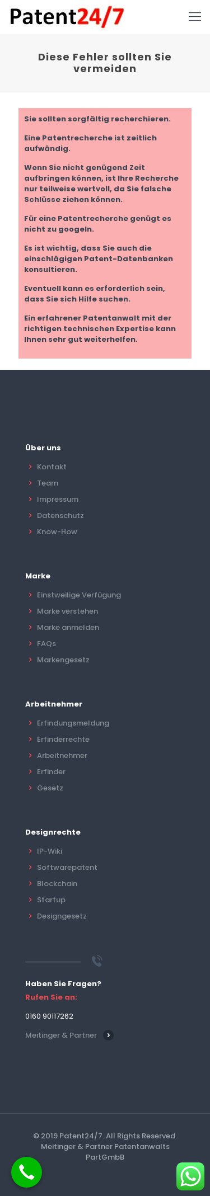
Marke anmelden (68, 627)
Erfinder (51, 771)
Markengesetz (63, 659)
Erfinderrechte (63, 739)
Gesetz (50, 788)
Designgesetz (62, 916)
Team (47, 483)
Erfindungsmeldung (73, 723)
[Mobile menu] (194, 16)
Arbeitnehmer (62, 755)
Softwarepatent (67, 867)
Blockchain (57, 883)
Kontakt (52, 467)
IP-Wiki (49, 851)
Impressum (57, 499)
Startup (51, 899)
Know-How (57, 531)
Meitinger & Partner (61, 1035)
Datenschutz (60, 515)
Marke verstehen (67, 611)
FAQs (46, 643)
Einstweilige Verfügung (79, 595)
